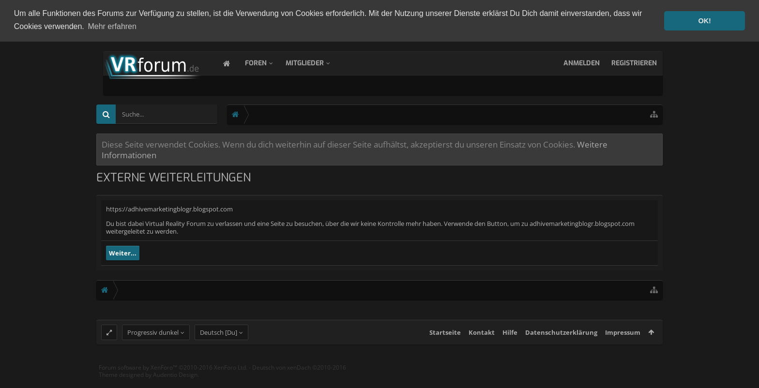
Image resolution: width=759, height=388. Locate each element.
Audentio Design (175, 384)
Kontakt (482, 341)
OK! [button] (704, 21)
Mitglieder (314, 62)
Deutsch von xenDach (299, 377)
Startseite (445, 341)
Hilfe (509, 341)
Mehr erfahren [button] (112, 26)
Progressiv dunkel (153, 341)
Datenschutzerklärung (561, 341)
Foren (265, 62)
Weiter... (123, 252)
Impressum (622, 341)
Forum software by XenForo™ (173, 377)
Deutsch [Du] (218, 341)
